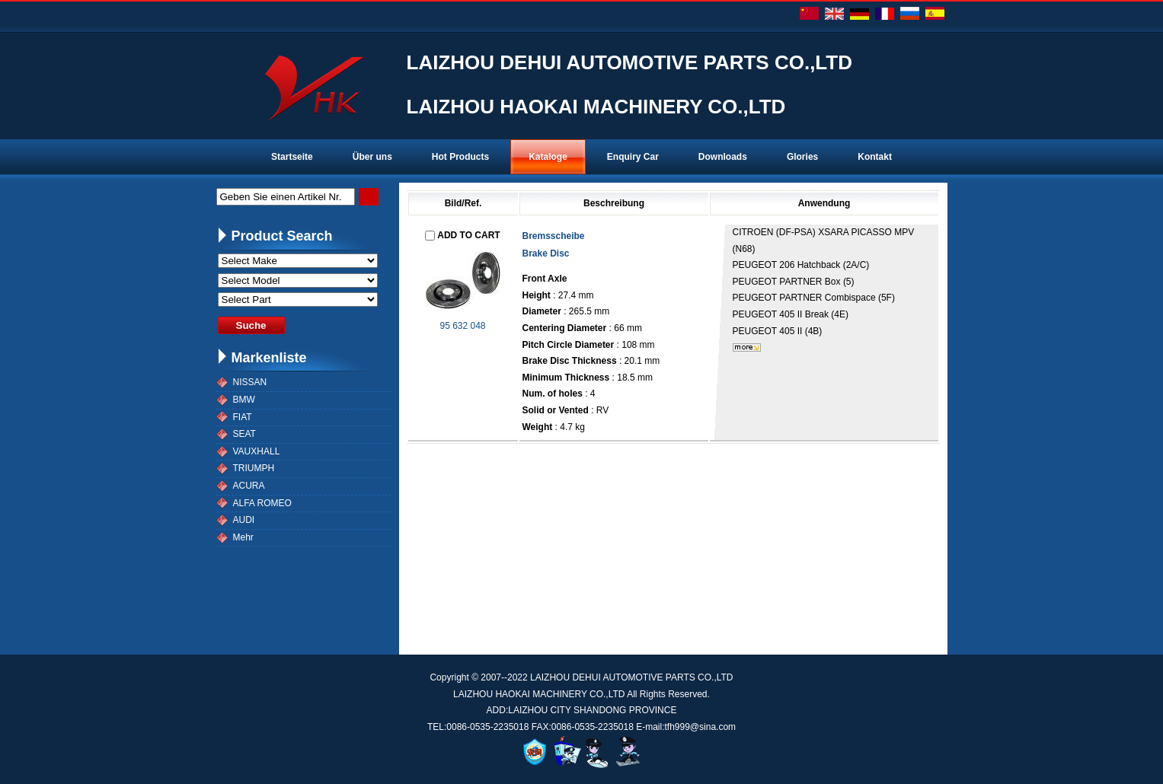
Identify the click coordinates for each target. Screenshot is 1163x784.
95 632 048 (462, 325)
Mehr (243, 537)
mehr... (747, 347)
